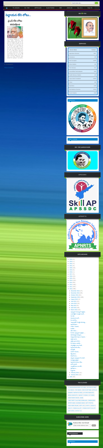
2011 (71, 286)
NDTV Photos (89, 403)
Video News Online (73, 405)
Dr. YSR (26, 8)
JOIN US (69, 8)
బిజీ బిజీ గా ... (74, 368)
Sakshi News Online (73, 397)
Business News (80, 403)
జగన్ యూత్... (74, 364)
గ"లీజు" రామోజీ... (75, 326)
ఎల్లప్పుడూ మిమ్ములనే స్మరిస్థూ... (78, 312)
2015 (71, 278)
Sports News (71, 403)
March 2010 (74, 309)
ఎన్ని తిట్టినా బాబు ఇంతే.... (77, 345)
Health (70, 408)
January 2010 (75, 374)
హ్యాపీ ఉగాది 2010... (76, 341)
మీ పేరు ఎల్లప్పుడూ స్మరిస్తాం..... (78, 333)
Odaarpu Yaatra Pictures (75, 392)
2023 (71, 261)
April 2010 (74, 307)
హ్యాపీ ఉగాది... (74, 339)
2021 (71, 265)
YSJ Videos (71, 390)
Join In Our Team (86, 390)
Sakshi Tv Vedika (83, 395)
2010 (71, 288)
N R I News (91, 395)
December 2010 (75, 291)
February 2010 (75, 372)
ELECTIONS (50, 8)
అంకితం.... (73, 328)
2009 (71, 377)
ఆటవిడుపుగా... (74, 324)
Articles (94, 390)
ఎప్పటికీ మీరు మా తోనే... (76, 366)
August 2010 (74, 299)
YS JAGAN (16, 8)
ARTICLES (38, 8)
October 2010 (75, 295)
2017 (71, 274)
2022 (71, 263)
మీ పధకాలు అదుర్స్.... (76, 343)
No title (72, 316)
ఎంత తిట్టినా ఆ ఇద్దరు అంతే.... (78, 314)
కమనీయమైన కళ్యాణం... (76, 335)
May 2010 (74, 305)
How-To (89, 8)
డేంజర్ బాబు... (74, 356)
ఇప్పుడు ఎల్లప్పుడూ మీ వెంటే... (78, 358)
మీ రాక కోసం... (74, 320)
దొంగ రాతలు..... (74, 330)
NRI (60, 8)
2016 (71, 276)
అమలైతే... (73, 349)
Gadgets (93, 405)
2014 (71, 280)
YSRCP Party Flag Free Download (77, 400)
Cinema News (91, 400)
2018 (71, 272)
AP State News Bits (88, 392)
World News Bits (73, 395)
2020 (71, 268)
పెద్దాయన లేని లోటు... (18, 15)
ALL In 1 (80, 8)
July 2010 (73, 301)
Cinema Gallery (77, 408)
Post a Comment (8, 67)
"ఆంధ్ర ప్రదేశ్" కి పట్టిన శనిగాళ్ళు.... (78, 322)
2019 (71, 270)
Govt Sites (71, 410)
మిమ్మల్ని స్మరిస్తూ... (75, 360)
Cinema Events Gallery (89, 408)
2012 (71, 284)
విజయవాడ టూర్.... (75, 318)
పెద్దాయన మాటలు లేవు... (77, 362)
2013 (71, 282)
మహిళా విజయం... (75, 351)
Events (88, 405)
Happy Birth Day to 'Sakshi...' (78, 337)
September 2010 (75, 297)
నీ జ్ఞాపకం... (73, 370)
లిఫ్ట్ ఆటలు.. (74, 353)
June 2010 (74, 303)
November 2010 (75, 293)
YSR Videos (78, 390)
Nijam (81, 397)
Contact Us (78, 410)
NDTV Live (82, 405)
